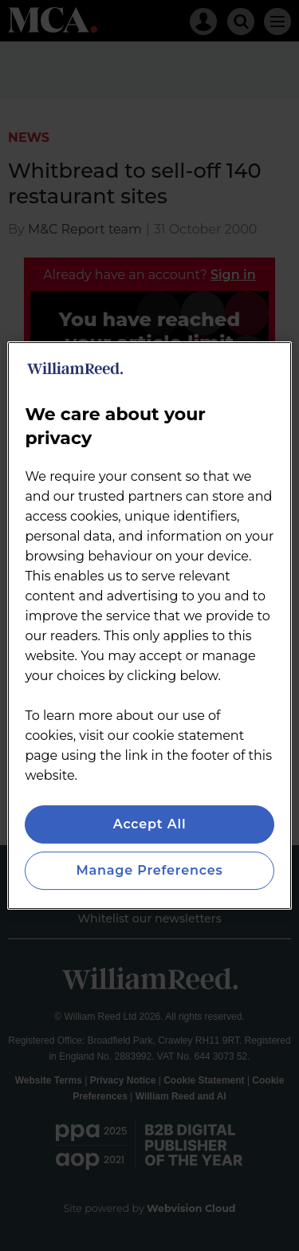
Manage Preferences (149, 870)
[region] (149, 626)
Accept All (150, 824)
